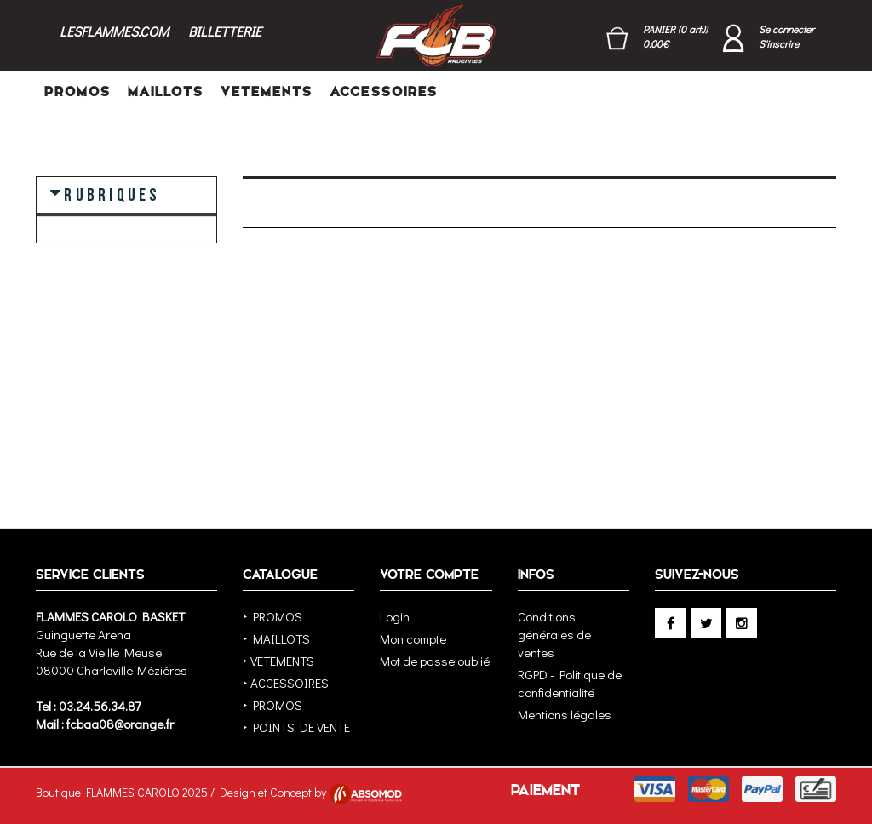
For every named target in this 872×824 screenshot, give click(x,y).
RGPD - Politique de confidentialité (570, 683)
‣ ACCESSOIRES (286, 682)
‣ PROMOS (272, 616)
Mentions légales (564, 714)
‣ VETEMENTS (278, 660)
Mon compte (413, 638)
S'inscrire (779, 43)
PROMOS (77, 91)
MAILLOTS (166, 91)
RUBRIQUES (112, 194)
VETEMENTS (267, 91)
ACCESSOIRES (384, 91)
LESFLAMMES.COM (114, 31)
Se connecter (786, 29)
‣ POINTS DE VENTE (296, 726)
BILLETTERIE (224, 31)
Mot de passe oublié (435, 660)
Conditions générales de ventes (554, 634)
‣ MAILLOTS (276, 638)
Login (395, 616)
